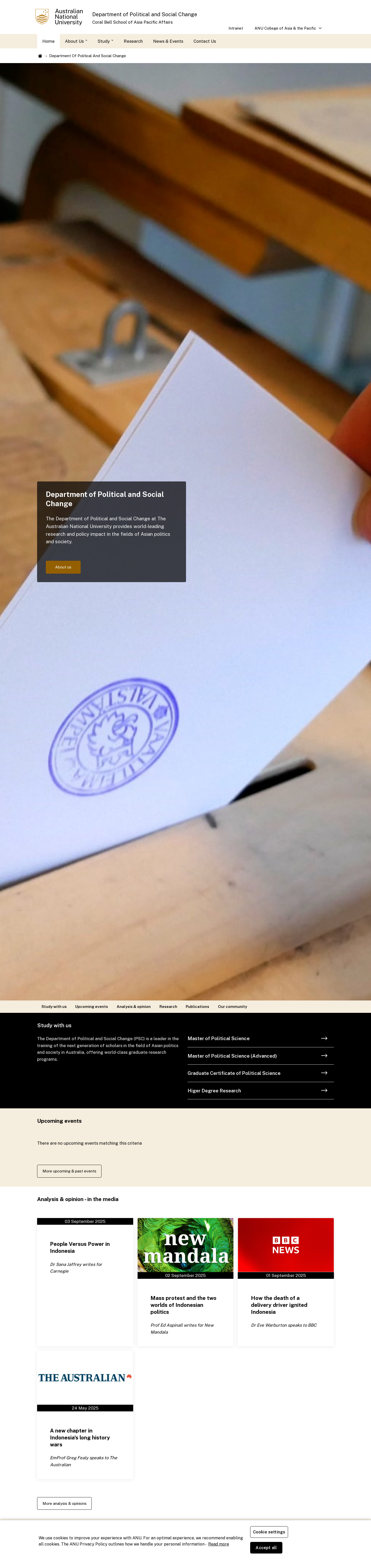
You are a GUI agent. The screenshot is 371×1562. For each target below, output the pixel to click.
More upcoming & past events (73, 1171)
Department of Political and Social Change (144, 14)
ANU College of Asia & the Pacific (286, 30)
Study (105, 41)
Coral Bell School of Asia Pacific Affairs (132, 22)
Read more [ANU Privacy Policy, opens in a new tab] (218, 1551)
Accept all (310, 1549)
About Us (76, 41)
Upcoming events (91, 1006)
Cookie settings (270, 1549)
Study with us (54, 1006)
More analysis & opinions (67, 1505)
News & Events (168, 41)
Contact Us (204, 41)
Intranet (236, 28)
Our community (232, 1006)
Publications (197, 1006)
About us (65, 567)
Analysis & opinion (134, 1006)
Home (48, 41)
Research (133, 41)
